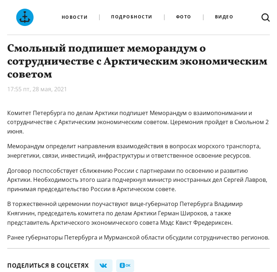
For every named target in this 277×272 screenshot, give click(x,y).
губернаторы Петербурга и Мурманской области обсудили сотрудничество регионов (147, 237)
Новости (75, 17)
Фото (184, 17)
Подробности (132, 17)
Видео (224, 17)
